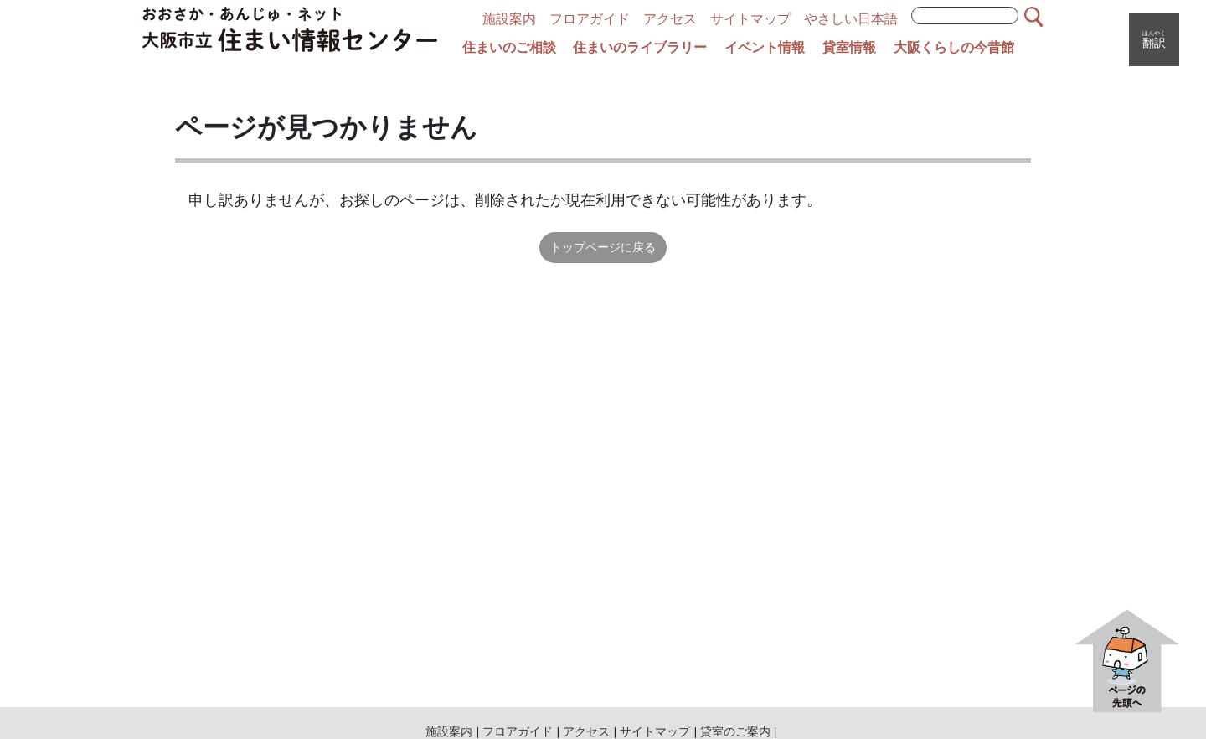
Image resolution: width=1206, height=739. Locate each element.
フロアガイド (589, 19)
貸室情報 (849, 48)
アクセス (670, 19)
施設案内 (509, 19)
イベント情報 (764, 48)
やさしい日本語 (851, 19)
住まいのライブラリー (640, 48)
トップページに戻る (603, 247)
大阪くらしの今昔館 (954, 48)
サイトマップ (750, 19)
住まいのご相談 (509, 48)
